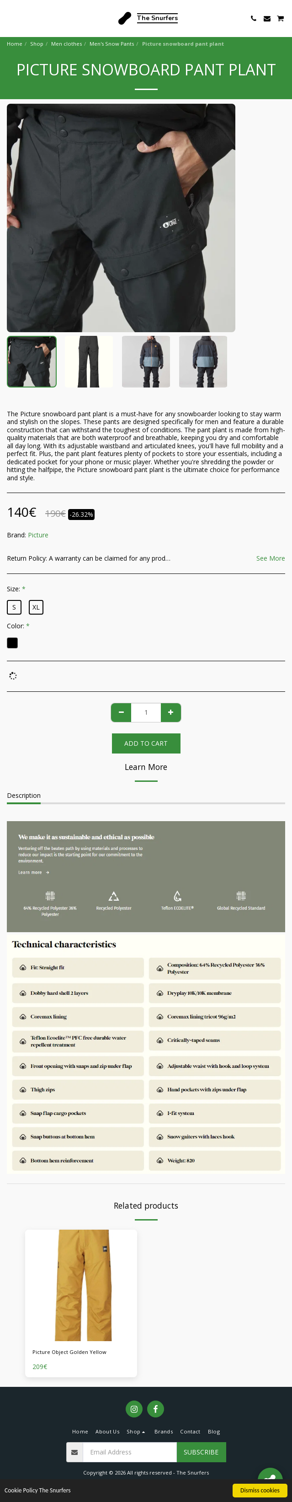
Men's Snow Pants (112, 43)
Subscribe (201, 1452)
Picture (38, 535)
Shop (36, 43)
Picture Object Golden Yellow (69, 1351)
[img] (81, 1286)
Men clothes (66, 43)
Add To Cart (146, 743)
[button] (10, 18)
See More (270, 558)
